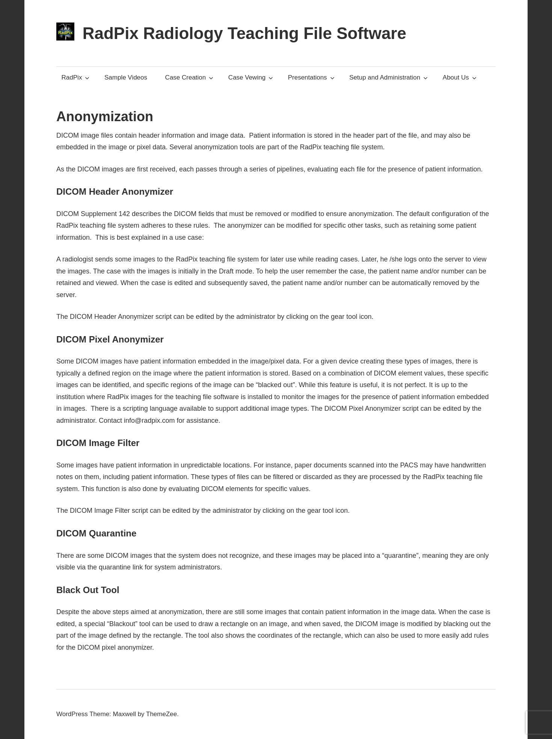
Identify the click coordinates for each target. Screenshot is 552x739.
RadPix (76, 77)
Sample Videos (125, 77)
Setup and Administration (388, 77)
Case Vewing (250, 77)
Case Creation (189, 77)
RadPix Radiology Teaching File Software (244, 33)
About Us (460, 77)
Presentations (311, 77)
